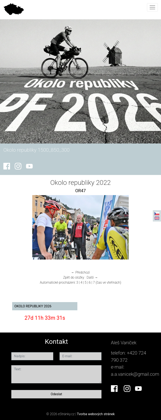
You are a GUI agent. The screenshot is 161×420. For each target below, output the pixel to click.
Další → (92, 277)
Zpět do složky (73, 277)
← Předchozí (80, 272)
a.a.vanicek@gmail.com (135, 374)
